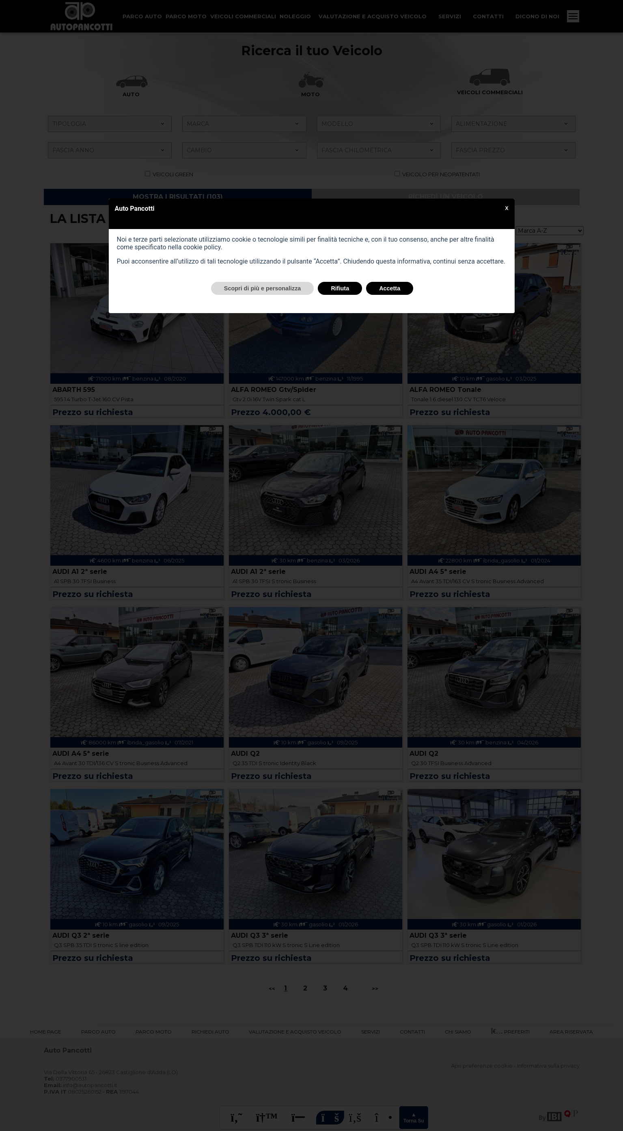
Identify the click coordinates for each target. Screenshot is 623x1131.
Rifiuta (340, 288)
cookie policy (201, 247)
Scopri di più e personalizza (262, 288)
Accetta (389, 288)
